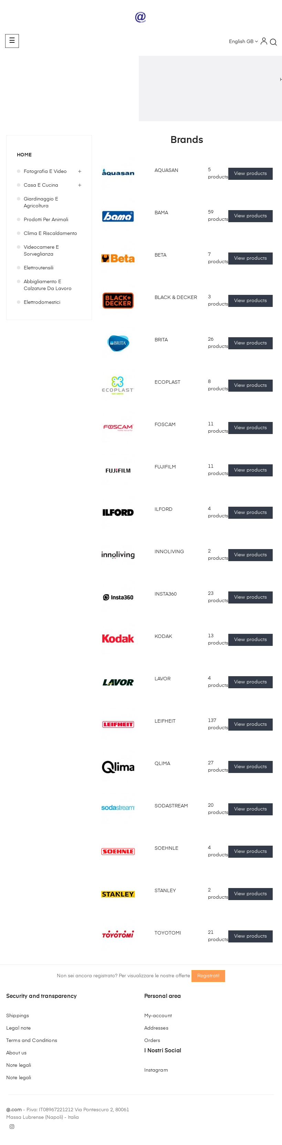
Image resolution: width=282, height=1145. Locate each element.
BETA (160, 255)
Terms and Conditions (31, 1040)
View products (250, 173)
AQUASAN (166, 170)
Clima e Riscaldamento (50, 233)
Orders (152, 1040)
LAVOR (162, 679)
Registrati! (208, 975)
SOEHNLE (166, 848)
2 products (218, 555)
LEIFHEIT (165, 721)
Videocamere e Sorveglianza (41, 251)
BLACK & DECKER (176, 297)
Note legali (18, 1065)
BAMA (161, 212)
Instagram (156, 1070)
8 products (218, 385)
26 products (218, 343)
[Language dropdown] (243, 42)
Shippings (17, 1015)
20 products (218, 809)
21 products (218, 936)
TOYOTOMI (168, 933)
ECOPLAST (167, 382)
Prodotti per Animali (46, 219)
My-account (158, 1015)
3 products (218, 301)
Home (24, 155)
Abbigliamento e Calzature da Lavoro (48, 285)
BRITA (161, 340)
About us (16, 1053)
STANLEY (165, 890)
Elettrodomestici (42, 302)
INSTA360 (166, 594)
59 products (218, 216)
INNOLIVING (169, 551)
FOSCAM (165, 424)
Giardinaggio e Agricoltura (41, 202)
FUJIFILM (165, 467)
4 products (218, 512)
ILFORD (164, 509)
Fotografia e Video (45, 171)
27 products (218, 767)
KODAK (163, 636)
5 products (218, 173)
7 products (218, 258)
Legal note (18, 1028)
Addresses (156, 1028)
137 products (218, 724)
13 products (218, 639)
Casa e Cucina (41, 185)
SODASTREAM (171, 806)
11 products (218, 428)
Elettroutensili (38, 268)
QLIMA (162, 763)
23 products (218, 597)
